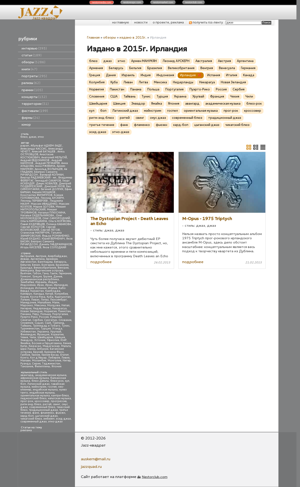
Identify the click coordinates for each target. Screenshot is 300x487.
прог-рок (26, 401)
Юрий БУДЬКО (30, 238)
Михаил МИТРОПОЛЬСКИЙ (43, 208)
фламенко (47, 412)
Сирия (36, 363)
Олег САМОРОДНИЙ (56, 218)
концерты (34, 97)
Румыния (56, 317)
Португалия (60, 314)
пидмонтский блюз (33, 398)
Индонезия (28, 285)
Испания (40, 288)
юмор (26, 125)
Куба (50, 296)
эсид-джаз (63, 418)
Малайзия (44, 302)
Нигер (67, 360)
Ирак (40, 285)
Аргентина (38, 259)
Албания (42, 348)
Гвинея (36, 354)
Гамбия (25, 354)
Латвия (25, 299)
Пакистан (64, 311)
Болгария (48, 264)
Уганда (57, 328)
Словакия (65, 320)
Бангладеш (45, 261)
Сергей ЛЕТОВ (50, 229)
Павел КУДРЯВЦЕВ (32, 224)
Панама (25, 314)
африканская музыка (34, 378)
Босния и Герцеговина (47, 343)
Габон (37, 273)
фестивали (35, 111)
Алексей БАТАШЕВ (44, 151)
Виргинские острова (49, 270)
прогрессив (59, 401)
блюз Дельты (40, 380)
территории (35, 104)
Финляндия (28, 334)
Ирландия (61, 285)
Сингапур (50, 320)
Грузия (47, 276)
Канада (38, 293)
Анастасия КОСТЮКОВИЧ (36, 156)
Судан (39, 322)
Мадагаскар (51, 346)
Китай (49, 293)
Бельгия (25, 264)
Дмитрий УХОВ (54, 186)
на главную (120, 22)
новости (141, 22)
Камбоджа (52, 290)
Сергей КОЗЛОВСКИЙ (37, 228)
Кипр (23, 346)
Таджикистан (51, 363)
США (48, 322)
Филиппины (42, 366)
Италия (52, 288)
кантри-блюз (60, 395)
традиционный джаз (43, 410)
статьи (32, 55)
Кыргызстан (63, 296)
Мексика (40, 305)
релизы (31, 83)
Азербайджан (57, 256)
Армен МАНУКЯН (144, 61)
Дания (57, 276)
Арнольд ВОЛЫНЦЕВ (49, 169)
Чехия (24, 337)
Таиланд (58, 322)
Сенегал (25, 320)
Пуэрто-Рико (29, 317)
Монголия (54, 360)
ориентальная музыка (35, 395)
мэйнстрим (39, 386)
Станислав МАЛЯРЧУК (35, 232)
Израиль (41, 282)
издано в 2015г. (133, 37)
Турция (46, 328)
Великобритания (45, 267)
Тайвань (26, 325)
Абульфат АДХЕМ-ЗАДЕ (46, 145)
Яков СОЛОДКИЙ (54, 247)
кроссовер (42, 401)
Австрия (41, 256)
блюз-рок (57, 380)
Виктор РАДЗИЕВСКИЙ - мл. (38, 177)
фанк (35, 412)
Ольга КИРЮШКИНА (33, 221)
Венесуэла (27, 270)
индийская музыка (42, 392)
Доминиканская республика (39, 279)
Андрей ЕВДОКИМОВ (35, 160)
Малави (25, 360)
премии (32, 90)
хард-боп (27, 415)
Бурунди (26, 267)
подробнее (101, 262)
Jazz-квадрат (44, 18)
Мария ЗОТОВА (43, 206)
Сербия (37, 320)
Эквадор (26, 340)
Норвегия (50, 311)
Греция (37, 276)
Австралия (27, 256)
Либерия (54, 357)
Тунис (65, 325)
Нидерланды (42, 308)
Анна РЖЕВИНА (45, 166)
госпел (52, 386)
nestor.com (101, 2)
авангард (27, 375)
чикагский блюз (31, 418)
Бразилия (62, 264)
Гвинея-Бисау (50, 354)
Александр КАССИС (33, 148)
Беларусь (60, 261)
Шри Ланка (28, 348)
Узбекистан (28, 331)
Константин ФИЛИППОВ (36, 195)
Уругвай (55, 331)
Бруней (38, 352)
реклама (26, 430)
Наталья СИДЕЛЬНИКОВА (37, 215)
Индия (52, 282)
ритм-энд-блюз (30, 404)
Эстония (39, 340)
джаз (32, 136)
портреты (34, 76)
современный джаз (33, 421)
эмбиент (49, 418)
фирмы (31, 118)
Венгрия (63, 267)
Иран (48, 285)
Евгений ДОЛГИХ (52, 189)
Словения (26, 322)
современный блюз (42, 407)
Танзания (26, 366)
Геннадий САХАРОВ (48, 180)
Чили (32, 337)
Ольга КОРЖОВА (59, 221)
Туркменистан (29, 328)
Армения (52, 259)
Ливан (35, 299)
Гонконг (25, 276)
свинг (56, 404)
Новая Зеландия (31, 311)
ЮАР (63, 340)
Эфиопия (53, 340)
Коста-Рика (37, 296)
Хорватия (57, 334)
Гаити (53, 273)
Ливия (65, 357)
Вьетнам (25, 273)
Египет (64, 354)
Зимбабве (27, 282)
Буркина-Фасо (54, 352)
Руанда (25, 363)
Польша (45, 314)
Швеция (60, 337)
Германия (65, 273)
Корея (24, 296)
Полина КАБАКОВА (59, 224)
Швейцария (45, 337)
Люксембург (58, 299)
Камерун (26, 293)
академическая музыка (50, 375)
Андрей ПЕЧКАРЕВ (47, 163)
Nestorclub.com (154, 477)
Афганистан (28, 261)
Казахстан (37, 290)
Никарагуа (59, 308)
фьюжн (60, 412)
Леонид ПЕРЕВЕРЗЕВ (34, 200)
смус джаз (158, 118)
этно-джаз (55, 421)
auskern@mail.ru (95, 458)
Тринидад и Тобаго (46, 325)
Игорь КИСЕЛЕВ (30, 247)
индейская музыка (45, 389)
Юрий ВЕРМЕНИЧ (53, 238)
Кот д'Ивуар (38, 357)
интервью (34, 48)
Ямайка (25, 343)
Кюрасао (35, 346)
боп (23, 383)
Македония (28, 302)
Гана (45, 273)
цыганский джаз (46, 415)
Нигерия (26, 308)
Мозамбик (39, 360)
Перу (35, 314)
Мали (55, 302)
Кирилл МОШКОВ (44, 192)
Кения (67, 343)
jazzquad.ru (91, 466)
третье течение (101, 125)
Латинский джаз (38, 383)
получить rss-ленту (206, 22)
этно (41, 136)
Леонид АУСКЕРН (52, 197)
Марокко (26, 305)
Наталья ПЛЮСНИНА (51, 212)
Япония (56, 366)
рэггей (47, 404)
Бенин (36, 264)
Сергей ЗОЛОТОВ (32, 227)
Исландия (27, 288)
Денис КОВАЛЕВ (46, 183)
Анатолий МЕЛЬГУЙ (54, 157)
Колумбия (61, 293)
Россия (44, 317)
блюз (24, 136)
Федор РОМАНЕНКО (55, 235)
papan (24, 145)
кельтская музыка (59, 398)
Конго (24, 357)
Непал (65, 305)
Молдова (53, 305)
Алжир (24, 259)
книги (29, 69)
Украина (43, 331)
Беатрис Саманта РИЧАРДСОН (38, 173)
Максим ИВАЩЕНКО (44, 203)
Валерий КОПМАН (52, 174)
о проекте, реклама (168, 22)
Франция (43, 334)
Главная (93, 37)
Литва (45, 299)
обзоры (33, 62)
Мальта (66, 346)
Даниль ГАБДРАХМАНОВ (55, 244)
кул (67, 380)
